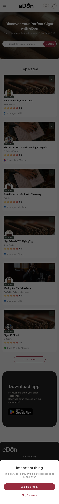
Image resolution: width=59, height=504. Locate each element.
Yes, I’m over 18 (29, 486)
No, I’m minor (29, 495)
